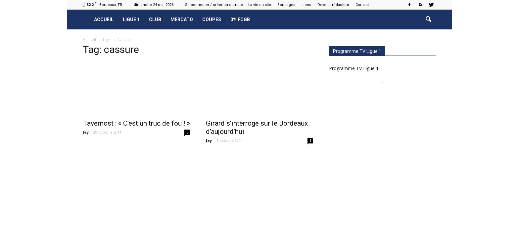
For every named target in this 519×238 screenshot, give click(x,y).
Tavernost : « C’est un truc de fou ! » (136, 123)
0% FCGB (240, 19)
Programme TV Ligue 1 (354, 68)
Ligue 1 (131, 19)
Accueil (104, 19)
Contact (362, 5)
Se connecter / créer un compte (214, 5)
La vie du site (259, 5)
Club (155, 19)
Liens (306, 5)
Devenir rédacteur (333, 5)
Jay (86, 132)
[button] (428, 19)
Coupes (211, 19)
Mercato (181, 19)
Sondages (286, 5)
